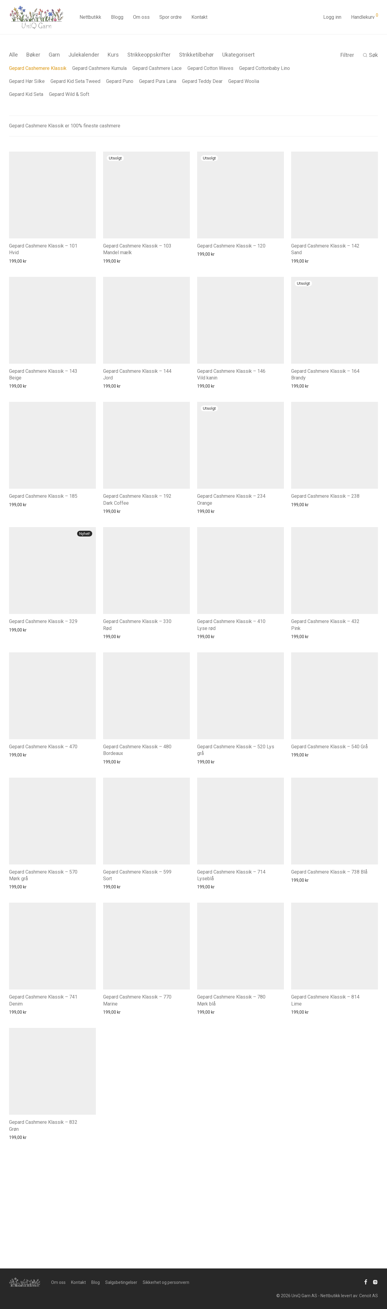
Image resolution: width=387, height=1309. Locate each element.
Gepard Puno (119, 81)
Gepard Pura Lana (157, 81)
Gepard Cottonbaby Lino (264, 68)
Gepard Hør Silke (27, 81)
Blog (95, 1282)
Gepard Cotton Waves (210, 68)
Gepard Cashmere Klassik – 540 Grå (329, 747)
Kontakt (199, 17)
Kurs (113, 54)
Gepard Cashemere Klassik (38, 68)
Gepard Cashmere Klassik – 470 (43, 747)
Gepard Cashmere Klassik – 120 (231, 246)
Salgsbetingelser (121, 1282)
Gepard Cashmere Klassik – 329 (43, 621)
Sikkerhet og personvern (166, 1282)
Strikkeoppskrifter (149, 54)
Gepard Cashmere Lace (157, 68)
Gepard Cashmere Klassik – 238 (325, 496)
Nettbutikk (90, 17)
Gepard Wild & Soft (69, 94)
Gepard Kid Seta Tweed (75, 81)
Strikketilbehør (196, 54)
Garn (54, 54)
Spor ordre (170, 17)
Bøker (33, 54)
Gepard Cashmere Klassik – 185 (43, 496)
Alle (13, 54)
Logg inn (332, 17)
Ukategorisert (238, 54)
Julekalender (83, 54)
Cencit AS (368, 1295)
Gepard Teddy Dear (202, 81)
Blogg (117, 17)
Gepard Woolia (243, 81)
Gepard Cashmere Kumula (99, 68)
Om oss (141, 17)
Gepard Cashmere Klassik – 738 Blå (329, 872)
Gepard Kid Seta (26, 94)
